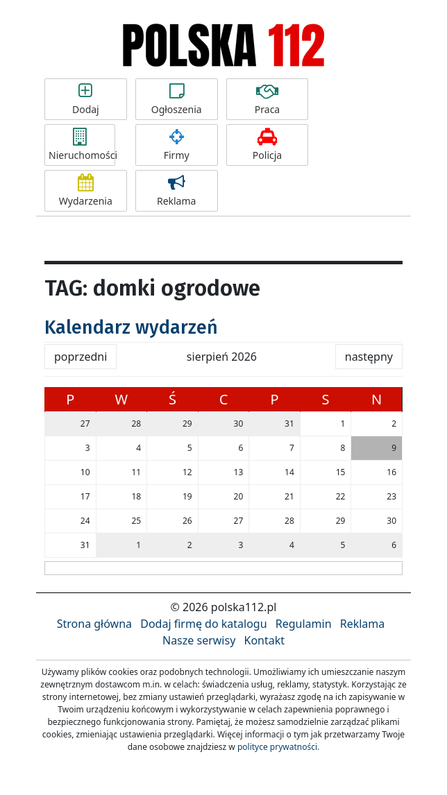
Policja (267, 145)
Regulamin (304, 623)
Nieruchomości (82, 145)
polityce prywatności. (278, 747)
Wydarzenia (86, 190)
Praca (267, 99)
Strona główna (94, 623)
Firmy (177, 145)
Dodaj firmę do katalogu (203, 623)
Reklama (177, 190)
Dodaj (86, 99)
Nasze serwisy (198, 640)
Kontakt (264, 640)
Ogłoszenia (177, 99)
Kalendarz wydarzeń (131, 327)
